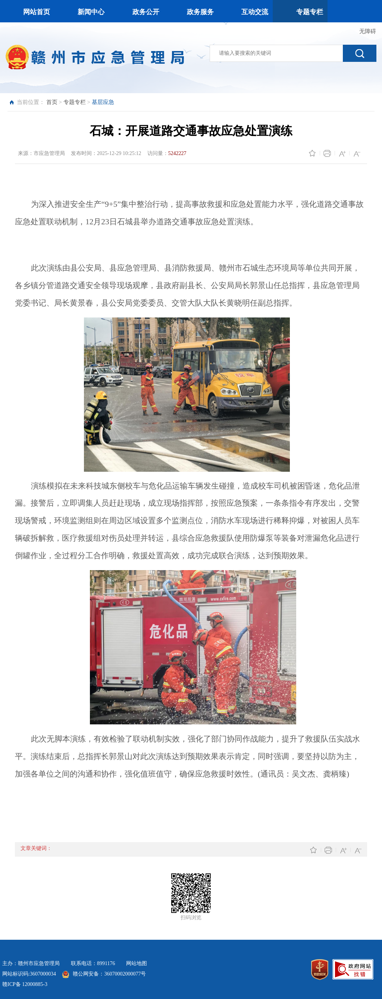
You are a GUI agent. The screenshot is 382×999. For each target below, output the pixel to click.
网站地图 (136, 963)
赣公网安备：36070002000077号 (109, 974)
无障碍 (367, 31)
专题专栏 (74, 102)
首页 (51, 102)
